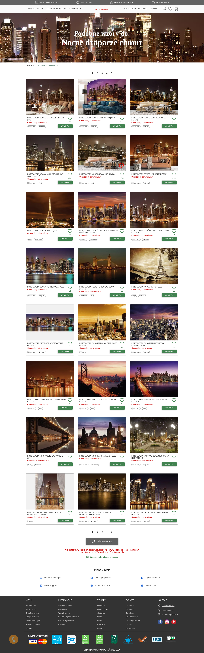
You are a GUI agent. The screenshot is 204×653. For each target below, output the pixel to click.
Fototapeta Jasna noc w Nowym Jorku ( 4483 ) (46, 401)
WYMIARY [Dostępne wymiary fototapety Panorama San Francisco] (117, 351)
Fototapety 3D (102, 609)
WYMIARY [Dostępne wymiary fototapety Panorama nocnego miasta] (169, 351)
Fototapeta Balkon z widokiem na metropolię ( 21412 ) (44, 513)
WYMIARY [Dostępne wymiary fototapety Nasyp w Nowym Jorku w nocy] (169, 464)
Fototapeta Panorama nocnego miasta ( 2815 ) (147, 344)
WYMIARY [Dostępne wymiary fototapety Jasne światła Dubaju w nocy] (169, 521)
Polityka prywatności (66, 621)
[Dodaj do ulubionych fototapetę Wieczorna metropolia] (70, 344)
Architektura (83, 295)
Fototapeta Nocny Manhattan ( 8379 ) (98, 118)
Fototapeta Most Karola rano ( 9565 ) (98, 456)
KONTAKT (153, 9)
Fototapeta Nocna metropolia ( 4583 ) (46, 287)
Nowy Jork (94, 126)
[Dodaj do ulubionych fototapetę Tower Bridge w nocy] (122, 288)
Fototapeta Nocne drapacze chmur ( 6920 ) (45, 119)
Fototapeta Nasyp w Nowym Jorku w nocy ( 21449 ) (150, 457)
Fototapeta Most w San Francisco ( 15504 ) (149, 401)
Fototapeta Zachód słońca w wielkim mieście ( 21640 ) (98, 231)
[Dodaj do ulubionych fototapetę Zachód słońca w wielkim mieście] (122, 231)
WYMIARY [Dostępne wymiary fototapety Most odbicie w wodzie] (65, 464)
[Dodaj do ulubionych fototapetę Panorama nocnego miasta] (174, 344)
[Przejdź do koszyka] (176, 9)
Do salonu (130, 613)
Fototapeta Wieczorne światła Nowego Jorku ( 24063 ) (95, 513)
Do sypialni (130, 605)
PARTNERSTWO (130, 9)
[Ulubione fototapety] (170, 9)
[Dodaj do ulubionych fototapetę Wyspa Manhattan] (174, 175)
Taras (30, 521)
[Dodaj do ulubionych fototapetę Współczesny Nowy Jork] (174, 231)
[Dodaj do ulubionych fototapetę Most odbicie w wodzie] (70, 457)
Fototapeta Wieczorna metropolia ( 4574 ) (45, 344)
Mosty (41, 183)
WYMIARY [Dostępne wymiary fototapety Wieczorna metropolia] (65, 351)
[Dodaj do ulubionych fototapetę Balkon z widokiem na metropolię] (70, 513)
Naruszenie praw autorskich (68, 617)
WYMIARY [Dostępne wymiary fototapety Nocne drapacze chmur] (65, 126)
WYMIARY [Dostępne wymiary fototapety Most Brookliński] (117, 182)
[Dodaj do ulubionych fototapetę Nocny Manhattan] (122, 118)
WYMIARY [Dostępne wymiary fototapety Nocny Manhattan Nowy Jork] (65, 182)
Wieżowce (42, 126)
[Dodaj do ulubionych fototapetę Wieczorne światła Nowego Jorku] (122, 513)
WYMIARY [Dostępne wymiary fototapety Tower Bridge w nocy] (117, 295)
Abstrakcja (101, 613)
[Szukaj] (164, 9)
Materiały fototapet (33, 621)
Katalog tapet (31, 605)
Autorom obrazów (65, 605)
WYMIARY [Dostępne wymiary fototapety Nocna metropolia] (65, 295)
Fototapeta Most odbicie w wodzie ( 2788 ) (45, 457)
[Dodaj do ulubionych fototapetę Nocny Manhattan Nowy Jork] (70, 175)
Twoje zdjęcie (31, 609)
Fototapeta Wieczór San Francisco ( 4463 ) (97, 401)
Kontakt (29, 628)
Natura (101, 628)
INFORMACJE (74, 9)
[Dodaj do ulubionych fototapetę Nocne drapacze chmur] (70, 118)
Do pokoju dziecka (133, 620)
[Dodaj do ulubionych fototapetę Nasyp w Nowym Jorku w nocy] (174, 457)
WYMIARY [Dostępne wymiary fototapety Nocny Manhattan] (117, 126)
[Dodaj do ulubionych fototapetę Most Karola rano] (122, 457)
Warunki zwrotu (64, 613)
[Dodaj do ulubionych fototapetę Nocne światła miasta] (174, 118)
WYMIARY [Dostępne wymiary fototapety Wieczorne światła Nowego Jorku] (117, 521)
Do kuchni (130, 609)
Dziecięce (101, 624)
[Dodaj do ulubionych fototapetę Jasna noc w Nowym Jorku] (70, 400)
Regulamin (62, 624)
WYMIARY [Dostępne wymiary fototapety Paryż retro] (169, 295)
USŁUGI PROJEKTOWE (54, 9)
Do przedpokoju (132, 617)
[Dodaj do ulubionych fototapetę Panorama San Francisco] (122, 344)
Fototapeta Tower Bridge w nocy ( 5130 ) (96, 288)
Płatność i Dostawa (33, 624)
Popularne (101, 605)
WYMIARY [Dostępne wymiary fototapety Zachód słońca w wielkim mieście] (117, 239)
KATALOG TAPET (34, 9)
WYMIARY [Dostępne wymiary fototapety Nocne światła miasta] (169, 126)
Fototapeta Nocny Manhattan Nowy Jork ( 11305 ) (45, 175)
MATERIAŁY (142, 9)
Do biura (130, 624)
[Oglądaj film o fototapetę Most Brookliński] (121, 165)
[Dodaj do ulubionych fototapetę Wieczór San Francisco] (122, 400)
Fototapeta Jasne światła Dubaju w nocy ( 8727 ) (149, 513)
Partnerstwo (62, 609)
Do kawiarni (130, 628)
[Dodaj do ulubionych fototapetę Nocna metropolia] (70, 288)
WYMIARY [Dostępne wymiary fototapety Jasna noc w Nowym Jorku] (65, 408)
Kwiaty (101, 617)
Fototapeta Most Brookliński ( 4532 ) (97, 174)
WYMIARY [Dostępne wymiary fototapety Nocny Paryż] (65, 239)
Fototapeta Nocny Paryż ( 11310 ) (43, 230)
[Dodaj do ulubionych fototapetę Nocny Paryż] (70, 231)
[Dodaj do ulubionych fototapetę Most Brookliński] (122, 175)
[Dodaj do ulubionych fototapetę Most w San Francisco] (174, 400)
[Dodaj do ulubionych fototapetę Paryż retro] (174, 288)
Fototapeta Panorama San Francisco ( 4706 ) (98, 344)
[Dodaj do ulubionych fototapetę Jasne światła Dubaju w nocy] (174, 513)
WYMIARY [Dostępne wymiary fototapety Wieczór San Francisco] (117, 408)
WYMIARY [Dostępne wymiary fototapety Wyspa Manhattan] (169, 182)
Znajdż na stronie (32, 613)
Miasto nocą (31, 126)
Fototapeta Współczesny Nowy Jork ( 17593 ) (150, 231)
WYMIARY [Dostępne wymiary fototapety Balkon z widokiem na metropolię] (65, 521)
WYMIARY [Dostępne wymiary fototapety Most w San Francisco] (169, 408)
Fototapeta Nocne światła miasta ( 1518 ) (148, 119)
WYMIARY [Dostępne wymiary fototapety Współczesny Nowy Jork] (169, 239)
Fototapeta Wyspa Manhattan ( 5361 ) (149, 174)
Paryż (30, 239)
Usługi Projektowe (32, 617)
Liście (101, 620)
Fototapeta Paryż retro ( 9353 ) (147, 287)
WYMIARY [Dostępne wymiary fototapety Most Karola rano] (117, 464)
